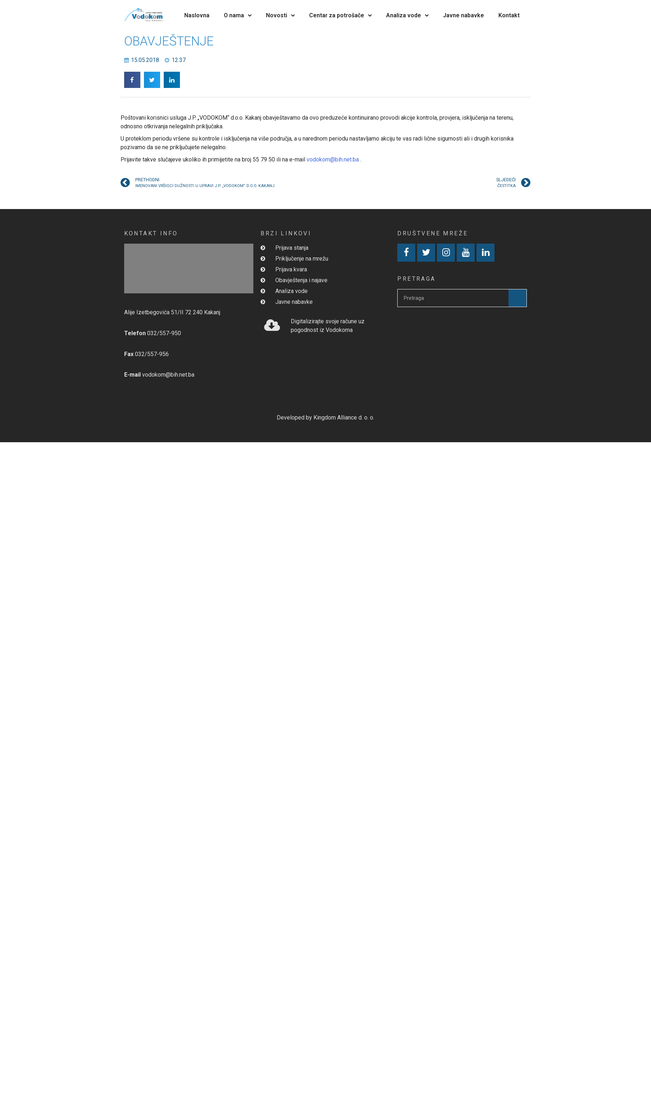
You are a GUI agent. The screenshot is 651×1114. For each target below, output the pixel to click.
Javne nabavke (463, 15)
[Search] (517, 298)
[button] (132, 80)
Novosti (280, 15)
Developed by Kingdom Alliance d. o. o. (325, 417)
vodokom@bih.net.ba (333, 159)
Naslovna (196, 15)
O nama (238, 15)
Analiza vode (407, 15)
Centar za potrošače (340, 15)
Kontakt (509, 15)
